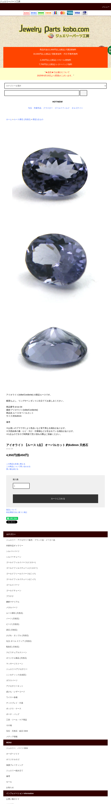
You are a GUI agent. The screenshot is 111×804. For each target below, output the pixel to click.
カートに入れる (55, 498)
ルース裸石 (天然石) (22, 119)
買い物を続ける (12, 469)
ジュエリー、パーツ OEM (17, 748)
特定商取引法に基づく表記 (16, 512)
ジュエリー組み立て (14, 771)
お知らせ (10, 788)
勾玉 (30, 108)
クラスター (48, 108)
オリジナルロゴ (12, 759)
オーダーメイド (12, 754)
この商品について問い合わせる (18, 466)
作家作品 (37, 108)
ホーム (9, 119)
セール (9, 782)
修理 (8, 776)
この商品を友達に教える (15, 464)
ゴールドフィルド (62, 108)
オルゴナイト (77, 108)
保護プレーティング (14, 765)
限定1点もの (38, 119)
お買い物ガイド (12, 799)
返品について (11, 510)
